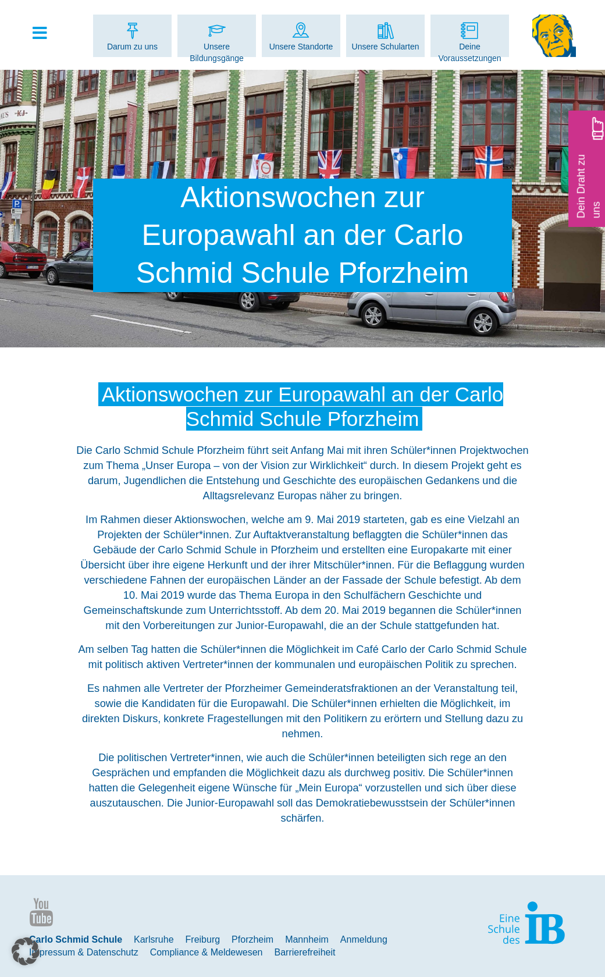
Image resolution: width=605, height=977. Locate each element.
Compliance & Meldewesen (206, 952)
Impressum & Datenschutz (83, 952)
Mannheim (307, 939)
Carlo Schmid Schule (75, 939)
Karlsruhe (153, 939)
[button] (25, 951)
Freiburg (203, 939)
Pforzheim (252, 939)
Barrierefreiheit (305, 952)
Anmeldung (363, 939)
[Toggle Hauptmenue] (45, 34)
